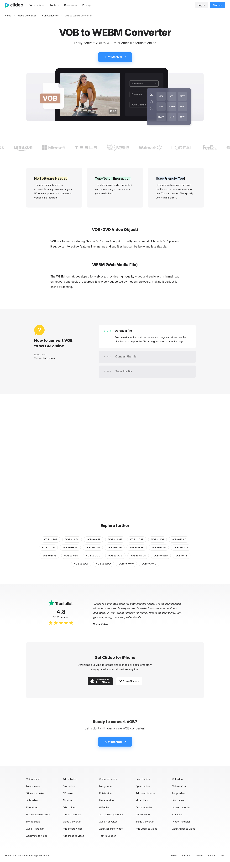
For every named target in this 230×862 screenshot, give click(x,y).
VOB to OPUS (138, 555)
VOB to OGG (93, 555)
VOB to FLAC (179, 539)
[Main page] (15, 5)
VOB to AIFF (93, 539)
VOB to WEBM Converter (78, 15)
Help (223, 855)
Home (8, 15)
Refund (211, 855)
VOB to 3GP (51, 539)
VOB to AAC (72, 539)
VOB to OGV (115, 555)
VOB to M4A (93, 547)
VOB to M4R (115, 547)
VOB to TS (182, 555)
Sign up (217, 5)
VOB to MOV (181, 547)
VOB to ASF (136, 539)
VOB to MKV (159, 547)
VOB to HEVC (70, 547)
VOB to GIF (48, 547)
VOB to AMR (115, 539)
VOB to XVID (149, 563)
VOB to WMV (126, 563)
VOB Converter (50, 15)
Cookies (199, 855)
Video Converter (26, 15)
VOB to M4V (136, 547)
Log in (201, 5)
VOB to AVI (157, 539)
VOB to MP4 (71, 555)
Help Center (49, 358)
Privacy (186, 855)
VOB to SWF (161, 555)
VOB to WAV (81, 563)
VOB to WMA (103, 563)
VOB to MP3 (49, 555)
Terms (174, 855)
